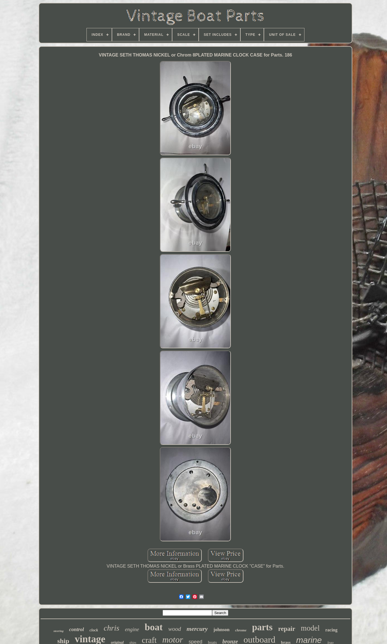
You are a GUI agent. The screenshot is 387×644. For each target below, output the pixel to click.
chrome (240, 630)
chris (111, 628)
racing (331, 629)
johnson (222, 629)
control (76, 629)
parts (262, 627)
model (310, 628)
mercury (197, 628)
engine (132, 629)
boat (154, 627)
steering (58, 631)
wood (174, 629)
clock (94, 630)
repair (286, 628)
